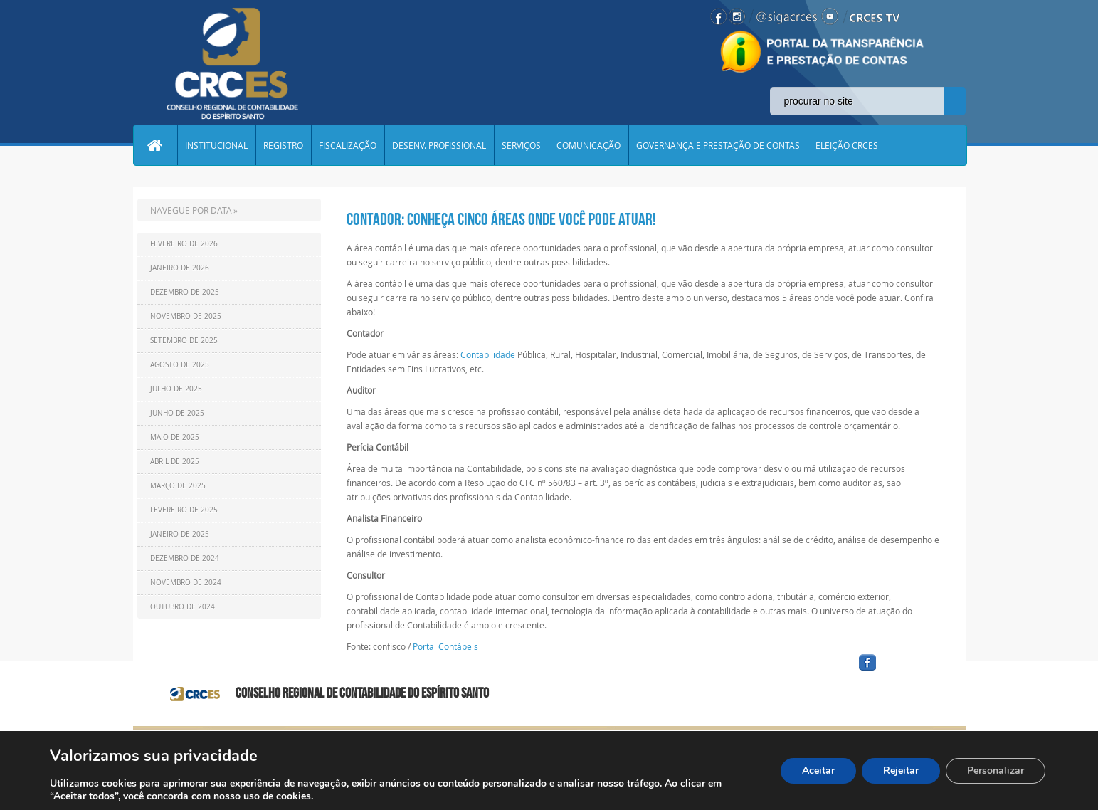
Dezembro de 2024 (184, 558)
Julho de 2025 (176, 389)
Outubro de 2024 (182, 606)
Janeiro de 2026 (179, 268)
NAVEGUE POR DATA (191, 210)
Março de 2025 (178, 485)
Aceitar (818, 770)
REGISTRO (283, 145)
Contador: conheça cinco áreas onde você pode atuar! (501, 219)
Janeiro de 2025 (179, 534)
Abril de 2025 (174, 461)
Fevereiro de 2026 (184, 243)
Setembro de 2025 (184, 340)
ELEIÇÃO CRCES (846, 145)
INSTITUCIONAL (216, 145)
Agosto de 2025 (179, 364)
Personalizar (995, 770)
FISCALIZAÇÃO (347, 145)
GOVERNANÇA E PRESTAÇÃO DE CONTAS (718, 145)
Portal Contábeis (445, 646)
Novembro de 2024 (185, 582)
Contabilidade (487, 354)
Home (155, 145)
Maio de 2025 (174, 437)
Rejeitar (901, 770)
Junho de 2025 (177, 413)
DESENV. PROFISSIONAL (439, 145)
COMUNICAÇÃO (588, 145)
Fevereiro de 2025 (184, 510)
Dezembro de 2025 (184, 292)
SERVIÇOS (521, 145)
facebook (901, 671)
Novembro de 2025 (185, 316)
